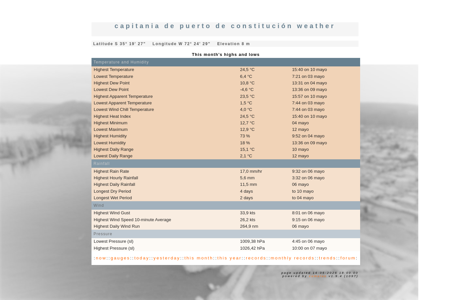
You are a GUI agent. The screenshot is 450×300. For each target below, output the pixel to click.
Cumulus (318, 276)
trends (327, 258)
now (101, 258)
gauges (120, 258)
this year (229, 258)
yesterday (167, 258)
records (256, 258)
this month (198, 258)
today (141, 258)
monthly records (293, 258)
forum (348, 258)
